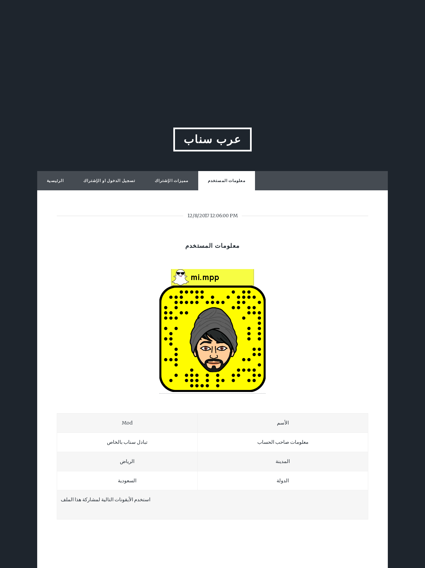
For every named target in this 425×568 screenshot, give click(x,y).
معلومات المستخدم (226, 180)
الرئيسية (55, 180)
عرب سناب (213, 139)
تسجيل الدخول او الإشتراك (109, 180)
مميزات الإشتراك (172, 180)
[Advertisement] (212, 46)
